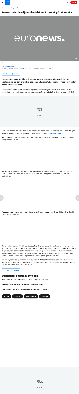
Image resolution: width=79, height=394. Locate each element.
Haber (7, 8)
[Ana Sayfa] (2, 8)
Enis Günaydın (7, 66)
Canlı (74, 2)
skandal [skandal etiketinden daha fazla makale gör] (17, 296)
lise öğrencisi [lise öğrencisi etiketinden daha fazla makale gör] (31, 296)
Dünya (13, 8)
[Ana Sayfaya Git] (7, 2)
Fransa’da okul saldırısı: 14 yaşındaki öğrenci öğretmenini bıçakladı (24, 289)
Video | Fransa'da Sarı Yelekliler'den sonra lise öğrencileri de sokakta (25, 280)
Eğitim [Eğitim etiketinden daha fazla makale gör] (6, 296)
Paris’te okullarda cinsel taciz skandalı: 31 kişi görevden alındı (22, 284)
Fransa (19, 8)
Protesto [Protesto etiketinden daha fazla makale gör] (45, 296)
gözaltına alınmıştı (54, 133)
